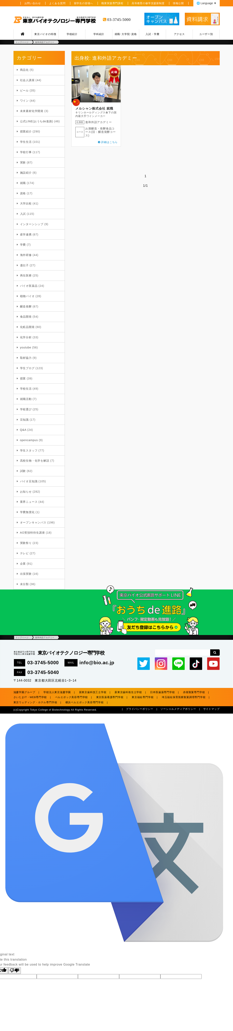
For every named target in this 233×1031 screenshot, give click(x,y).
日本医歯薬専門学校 (162, 692)
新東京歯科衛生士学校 (128, 692)
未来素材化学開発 (31, 111)
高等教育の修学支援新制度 (148, 3)
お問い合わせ (32, 3)
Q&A (23, 429)
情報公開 (178, 3)
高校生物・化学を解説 (34, 460)
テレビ (24, 553)
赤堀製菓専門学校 (194, 692)
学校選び (26, 409)
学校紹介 (72, 34)
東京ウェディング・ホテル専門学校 (35, 702)
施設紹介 (26, 172)
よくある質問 (57, 3)
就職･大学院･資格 (126, 34)
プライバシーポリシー (139, 708)
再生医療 (26, 275)
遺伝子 (24, 265)
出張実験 (26, 573)
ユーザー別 (206, 34)
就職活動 (26, 399)
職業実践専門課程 (112, 3)
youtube (25, 347)
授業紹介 (26, 131)
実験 (23, 162)
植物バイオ (27, 296)
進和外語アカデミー (98, 122)
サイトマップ (211, 708)
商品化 (24, 69)
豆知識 (24, 419)
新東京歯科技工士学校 (92, 692)
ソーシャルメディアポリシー (178, 708)
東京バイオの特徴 (45, 34)
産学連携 (26, 234)
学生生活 (26, 141)
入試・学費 (152, 34)
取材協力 (26, 357)
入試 (23, 213)
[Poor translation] (14, 970)
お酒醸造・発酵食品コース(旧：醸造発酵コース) (100, 132)
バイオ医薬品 (29, 285)
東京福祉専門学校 (142, 697)
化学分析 (26, 337)
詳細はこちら (109, 142)
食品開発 (26, 316)
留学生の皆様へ (83, 3)
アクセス (179, 34)
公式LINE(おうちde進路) (36, 121)
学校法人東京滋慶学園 (57, 692)
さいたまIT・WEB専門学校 (30, 697)
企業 (23, 563)
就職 (23, 183)
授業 (23, 378)
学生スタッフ (29, 450)
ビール (24, 90)
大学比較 (26, 203)
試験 (23, 471)
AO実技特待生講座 (32, 532)
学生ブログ (27, 368)
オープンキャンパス (33, 522)
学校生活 (26, 388)
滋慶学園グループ (24, 692)
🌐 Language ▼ (207, 3)
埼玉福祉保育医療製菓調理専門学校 (184, 697)
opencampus (29, 440)
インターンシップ (31, 224)
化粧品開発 (27, 327)
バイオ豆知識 (29, 481)
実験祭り (26, 543)
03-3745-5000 (119, 20)
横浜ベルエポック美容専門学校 (84, 702)
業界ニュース (29, 501)
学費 (23, 244)
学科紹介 (98, 34)
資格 (23, 193)
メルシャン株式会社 (90, 108)
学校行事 (26, 152)
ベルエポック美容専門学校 (71, 697)
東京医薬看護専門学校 (110, 697)
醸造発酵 (26, 306)
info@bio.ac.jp (97, 662)
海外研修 (26, 255)
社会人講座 (27, 80)
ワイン (24, 100)
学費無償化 (27, 512)
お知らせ (26, 491)
